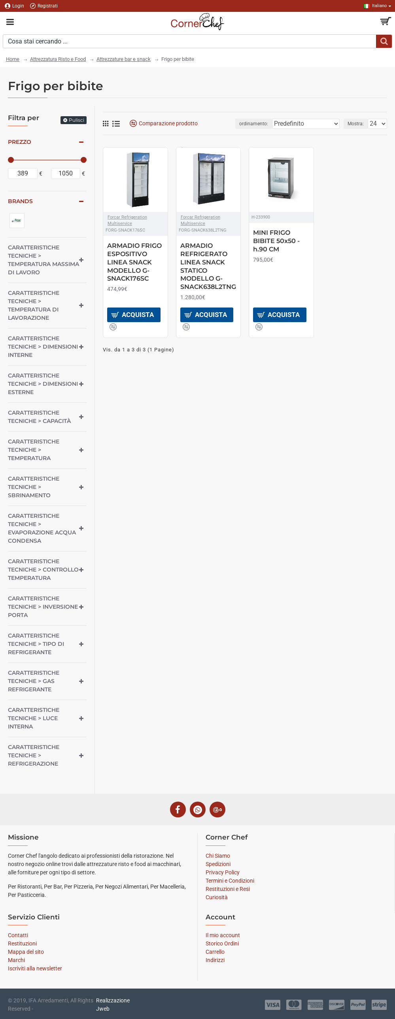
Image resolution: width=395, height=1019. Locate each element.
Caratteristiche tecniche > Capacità (39, 417)
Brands (20, 201)
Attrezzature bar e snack (123, 59)
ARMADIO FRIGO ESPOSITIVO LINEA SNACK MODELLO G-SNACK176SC (134, 262)
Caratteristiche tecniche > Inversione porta (43, 607)
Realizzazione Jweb (113, 1004)
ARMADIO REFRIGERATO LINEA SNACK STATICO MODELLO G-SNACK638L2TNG (208, 266)
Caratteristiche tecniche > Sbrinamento (33, 487)
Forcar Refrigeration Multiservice (127, 220)
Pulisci (76, 120)
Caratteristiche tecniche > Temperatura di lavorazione (33, 305)
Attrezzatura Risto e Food (58, 59)
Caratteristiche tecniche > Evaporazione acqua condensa (42, 528)
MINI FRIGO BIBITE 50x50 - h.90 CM (276, 241)
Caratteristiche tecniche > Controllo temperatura (43, 569)
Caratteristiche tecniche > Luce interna (33, 718)
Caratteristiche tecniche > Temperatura (33, 450)
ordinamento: (253, 123)
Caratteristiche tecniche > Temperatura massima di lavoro (43, 260)
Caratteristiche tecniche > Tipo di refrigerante (36, 644)
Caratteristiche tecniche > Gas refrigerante (33, 681)
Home (12, 59)
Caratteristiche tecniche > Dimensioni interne (43, 347)
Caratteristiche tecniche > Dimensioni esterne (43, 384)
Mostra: (356, 123)
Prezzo (19, 141)
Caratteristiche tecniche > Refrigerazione (33, 755)
